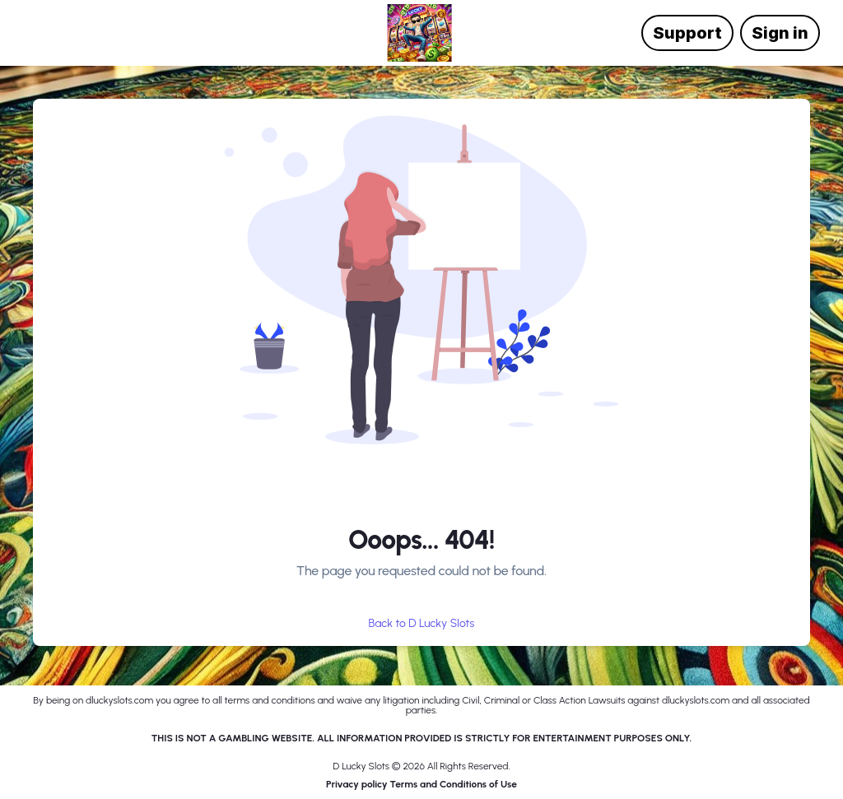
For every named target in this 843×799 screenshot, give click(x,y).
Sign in (780, 33)
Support (687, 33)
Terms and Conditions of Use (453, 784)
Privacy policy (357, 784)
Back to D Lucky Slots (422, 623)
